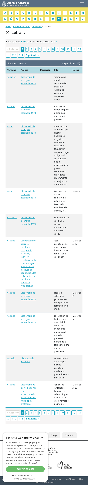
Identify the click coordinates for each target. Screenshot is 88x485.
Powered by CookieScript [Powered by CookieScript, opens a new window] (25, 479)
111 (21, 55)
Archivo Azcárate (21, 26)
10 (62, 49)
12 (73, 49)
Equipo (54, 435)
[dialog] (25, 457)
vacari (10, 191)
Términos (37, 26)
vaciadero (12, 217)
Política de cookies (74, 479)
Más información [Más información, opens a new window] (30, 463)
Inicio (8, 26)
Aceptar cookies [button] (25, 469)
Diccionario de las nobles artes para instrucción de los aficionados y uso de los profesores (28, 394)
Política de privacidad (44, 482)
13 (79, 49)
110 (14, 55)
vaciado (11, 240)
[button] (25, 475)
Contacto (69, 435)
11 (68, 49)
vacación (11, 77)
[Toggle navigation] (82, 4)
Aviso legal (56, 479)
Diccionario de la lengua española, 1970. (28, 80)
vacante (11, 106)
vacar (10, 126)
